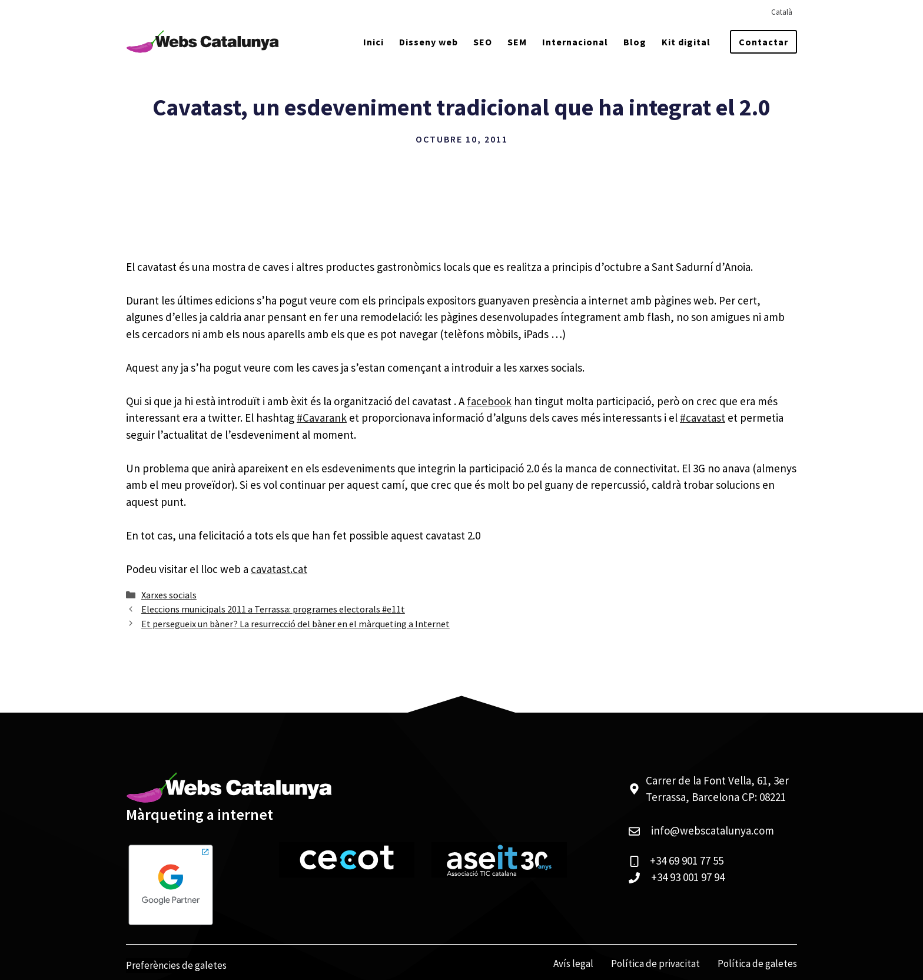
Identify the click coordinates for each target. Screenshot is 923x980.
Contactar (763, 42)
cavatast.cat (279, 569)
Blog (634, 42)
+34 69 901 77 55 (686, 860)
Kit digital (686, 42)
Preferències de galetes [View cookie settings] (176, 965)
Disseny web (428, 42)
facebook (489, 401)
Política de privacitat (655, 963)
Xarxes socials (169, 595)
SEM (517, 42)
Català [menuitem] (781, 12)
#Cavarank (322, 417)
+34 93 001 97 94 (688, 877)
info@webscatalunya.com (712, 830)
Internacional (575, 42)
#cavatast (702, 417)
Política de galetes (757, 963)
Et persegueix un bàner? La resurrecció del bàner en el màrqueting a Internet (295, 624)
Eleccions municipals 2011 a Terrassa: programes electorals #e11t (273, 609)
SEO (482, 42)
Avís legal (573, 963)
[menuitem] (781, 12)
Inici (373, 42)
